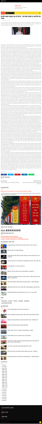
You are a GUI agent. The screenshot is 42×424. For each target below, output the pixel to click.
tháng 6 (3, 378)
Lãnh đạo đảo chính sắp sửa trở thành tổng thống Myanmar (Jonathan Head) (23, 287)
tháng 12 (3, 387)
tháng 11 (3, 385)
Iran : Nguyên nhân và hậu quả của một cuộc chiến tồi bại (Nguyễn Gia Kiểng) (23, 315)
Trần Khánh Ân (26, 301)
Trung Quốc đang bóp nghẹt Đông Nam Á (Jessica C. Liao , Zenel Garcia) (22, 292)
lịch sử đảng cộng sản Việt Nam (6, 303)
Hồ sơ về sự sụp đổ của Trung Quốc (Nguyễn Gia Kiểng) (11, 238)
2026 (3, 400)
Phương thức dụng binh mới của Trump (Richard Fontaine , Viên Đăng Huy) (22, 320)
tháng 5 (3, 376)
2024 (3, 397)
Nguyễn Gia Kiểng (4, 301)
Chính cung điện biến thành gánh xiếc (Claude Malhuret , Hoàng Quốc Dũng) (23, 282)
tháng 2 (3, 371)
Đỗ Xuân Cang (20, 301)
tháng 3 (3, 373)
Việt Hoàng (10, 301)
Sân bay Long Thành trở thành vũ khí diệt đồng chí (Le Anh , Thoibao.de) (22, 351)
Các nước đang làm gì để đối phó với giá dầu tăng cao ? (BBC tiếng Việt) (22, 245)
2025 (3, 399)
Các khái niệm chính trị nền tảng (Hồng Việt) (9, 236)
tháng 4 (3, 374)
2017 (3, 367)
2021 (3, 392)
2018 (3, 368)
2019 (3, 389)
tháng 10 (3, 384)
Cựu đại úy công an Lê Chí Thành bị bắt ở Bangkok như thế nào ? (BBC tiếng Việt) (24, 261)
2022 (3, 394)
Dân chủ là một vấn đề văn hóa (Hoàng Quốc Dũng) (17, 325)
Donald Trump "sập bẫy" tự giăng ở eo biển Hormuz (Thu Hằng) (20, 330)
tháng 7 (3, 379)
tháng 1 (3, 370)
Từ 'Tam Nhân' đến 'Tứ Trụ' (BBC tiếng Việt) (16, 266)
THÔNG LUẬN (18, 6)
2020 (3, 391)
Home (3, 13)
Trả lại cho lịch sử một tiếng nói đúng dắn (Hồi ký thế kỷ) (19, 346)
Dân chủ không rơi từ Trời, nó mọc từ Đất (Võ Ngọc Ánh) (19, 336)
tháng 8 (3, 381)
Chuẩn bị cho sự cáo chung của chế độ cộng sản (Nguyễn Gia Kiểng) (16, 191)
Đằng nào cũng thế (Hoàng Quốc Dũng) (15, 250)
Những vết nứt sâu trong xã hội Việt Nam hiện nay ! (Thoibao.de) (20, 271)
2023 (3, 396)
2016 (3, 365)
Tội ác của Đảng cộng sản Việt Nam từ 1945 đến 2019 (18, 309)
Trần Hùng (15, 301)
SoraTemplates (8, 422)
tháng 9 (3, 382)
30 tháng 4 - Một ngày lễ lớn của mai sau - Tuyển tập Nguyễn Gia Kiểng (14, 239)
